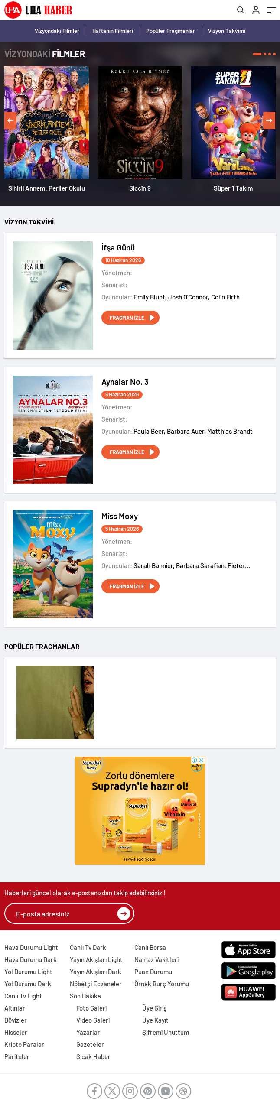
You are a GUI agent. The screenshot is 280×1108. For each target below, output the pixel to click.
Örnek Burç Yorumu (161, 984)
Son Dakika (85, 996)
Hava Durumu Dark (30, 959)
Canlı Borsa (150, 947)
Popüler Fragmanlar (170, 30)
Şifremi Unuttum (165, 1032)
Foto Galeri (91, 1008)
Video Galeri (93, 1020)
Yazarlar (88, 1032)
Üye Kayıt (155, 1020)
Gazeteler (90, 1044)
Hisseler (15, 1032)
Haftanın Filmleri (112, 30)
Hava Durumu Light (31, 947)
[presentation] (10, 120)
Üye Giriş (154, 1008)
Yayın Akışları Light (96, 959)
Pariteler (16, 1056)
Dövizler (15, 1020)
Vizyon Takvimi (226, 30)
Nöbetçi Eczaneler (96, 984)
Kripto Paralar (24, 1044)
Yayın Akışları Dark (95, 971)
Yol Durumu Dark (27, 984)
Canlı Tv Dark (88, 947)
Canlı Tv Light (23, 996)
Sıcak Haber (93, 1056)
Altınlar (14, 1008)
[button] (257, 54)
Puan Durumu (153, 971)
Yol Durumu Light (28, 971)
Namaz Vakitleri (156, 959)
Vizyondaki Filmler (57, 30)
